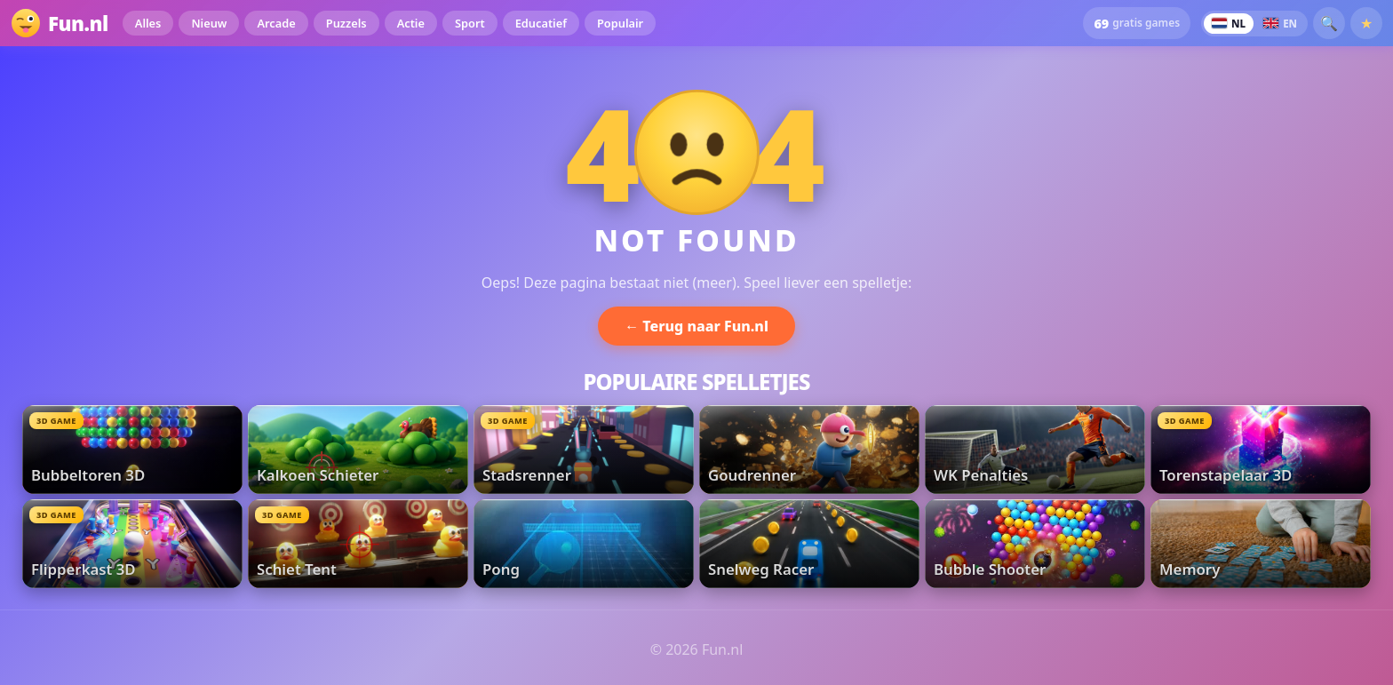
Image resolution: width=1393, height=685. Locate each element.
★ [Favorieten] (1366, 23)
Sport (470, 23)
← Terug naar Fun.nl (696, 326)
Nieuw (209, 23)
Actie (411, 23)
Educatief (541, 23)
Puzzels (346, 23)
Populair (620, 23)
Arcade (276, 23)
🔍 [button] (1329, 23)
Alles (148, 23)
